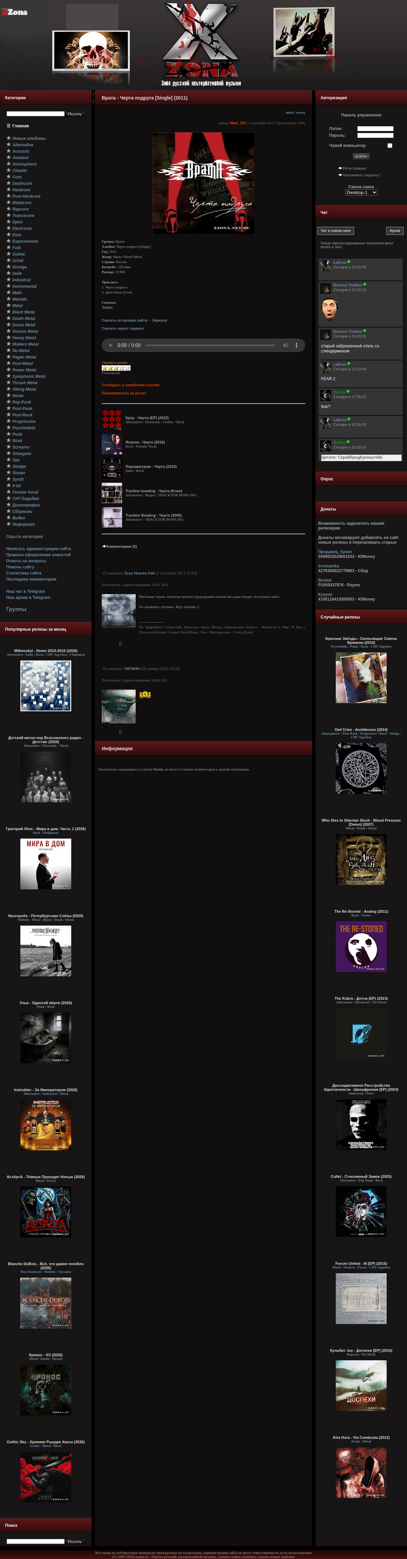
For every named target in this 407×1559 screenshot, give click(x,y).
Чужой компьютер (347, 145)
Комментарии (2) (119, 546)
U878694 (132, 669)
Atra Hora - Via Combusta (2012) (361, 1437)
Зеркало (159, 320)
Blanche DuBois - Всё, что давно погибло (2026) (46, 1266)
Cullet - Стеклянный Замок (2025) (361, 1176)
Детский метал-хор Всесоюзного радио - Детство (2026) (45, 740)
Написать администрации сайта (38, 548)
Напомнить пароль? (361, 175)
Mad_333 (238, 123)
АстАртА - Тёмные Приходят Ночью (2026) (46, 1177)
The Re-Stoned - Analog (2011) (361, 911)
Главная (21, 126)
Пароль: (337, 135)
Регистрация (354, 168)
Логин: (336, 128)
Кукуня (325, 594)
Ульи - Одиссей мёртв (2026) (46, 1003)
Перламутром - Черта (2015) (151, 466)
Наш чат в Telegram (25, 591)
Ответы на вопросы (26, 561)
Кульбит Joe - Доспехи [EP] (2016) (361, 1350)
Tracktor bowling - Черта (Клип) (153, 491)
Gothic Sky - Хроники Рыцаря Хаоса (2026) (46, 1442)
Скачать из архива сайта (124, 320)
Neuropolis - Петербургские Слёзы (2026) (45, 916)
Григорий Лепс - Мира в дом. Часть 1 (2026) (46, 829)
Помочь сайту (20, 567)
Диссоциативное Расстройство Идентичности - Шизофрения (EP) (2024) (361, 1087)
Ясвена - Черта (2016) (145, 442)
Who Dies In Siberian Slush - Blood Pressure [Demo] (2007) (361, 822)
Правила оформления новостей (38, 555)
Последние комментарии (31, 579)
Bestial (324, 580)
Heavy (300, 112)
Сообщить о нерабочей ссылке (131, 385)
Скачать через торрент (123, 328)
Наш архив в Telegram (28, 597)
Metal (290, 112)
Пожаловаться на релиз (124, 393)
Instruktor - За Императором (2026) (45, 1090)
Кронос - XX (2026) (46, 1355)
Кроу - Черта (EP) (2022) (147, 418)
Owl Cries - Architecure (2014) (361, 730)
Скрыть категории (24, 536)
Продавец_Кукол (335, 551)
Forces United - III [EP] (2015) (361, 1263)
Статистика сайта (23, 573)
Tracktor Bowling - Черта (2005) (153, 515)
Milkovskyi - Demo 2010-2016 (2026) (46, 651)
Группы (16, 609)
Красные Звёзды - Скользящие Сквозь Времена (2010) (361, 640)
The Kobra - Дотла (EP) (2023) (361, 998)
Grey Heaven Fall (139, 573)
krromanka (328, 566)
